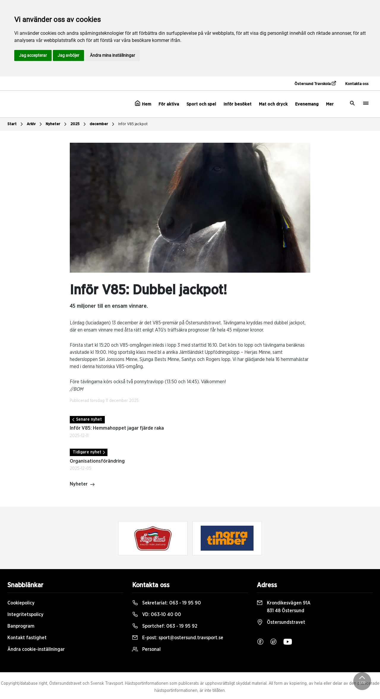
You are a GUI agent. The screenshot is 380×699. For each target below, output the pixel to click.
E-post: (177, 638)
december (103, 124)
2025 (78, 124)
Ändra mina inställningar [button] (112, 55)
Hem (143, 103)
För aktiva (169, 104)
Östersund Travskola (315, 83)
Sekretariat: (166, 603)
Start (15, 124)
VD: (156, 614)
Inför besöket (237, 104)
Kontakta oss (356, 84)
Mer (330, 104)
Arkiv (35, 124)
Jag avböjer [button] (68, 55)
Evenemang (307, 104)
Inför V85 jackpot (133, 124)
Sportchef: (164, 626)
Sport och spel (201, 104)
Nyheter (57, 124)
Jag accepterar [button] (33, 55)
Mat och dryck (273, 104)
